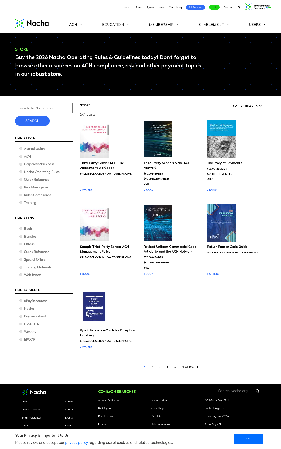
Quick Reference (36, 179)
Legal (25, 425)
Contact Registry (214, 408)
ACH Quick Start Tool (217, 400)
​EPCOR (29, 339)
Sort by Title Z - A (245, 105)
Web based (32, 275)
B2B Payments (106, 408)
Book (28, 228)
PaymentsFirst (35, 316)
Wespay (30, 331)
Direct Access (158, 416)
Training (30, 202)
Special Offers (34, 259)
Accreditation (34, 148)
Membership (161, 24)
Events (150, 7)
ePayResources (35, 300)
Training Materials (37, 267)
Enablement (211, 24)
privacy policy (76, 442)
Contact (229, 7)
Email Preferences (31, 417)
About (128, 7)
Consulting (175, 7)
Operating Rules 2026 (217, 416)
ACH (73, 24)
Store (139, 7)
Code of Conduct (31, 409)
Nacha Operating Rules (41, 171)
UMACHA (31, 324)
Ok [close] (248, 438)
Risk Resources (196, 7)
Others (29, 244)
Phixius (102, 424)
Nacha (29, 308)
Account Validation (109, 400)
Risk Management (38, 187)
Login (214, 7)
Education (113, 24)
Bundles (30, 236)
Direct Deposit (106, 416)
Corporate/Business (39, 164)
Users (255, 24)
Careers (69, 401)
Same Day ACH (213, 424)
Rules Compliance (38, 195)
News (161, 7)
